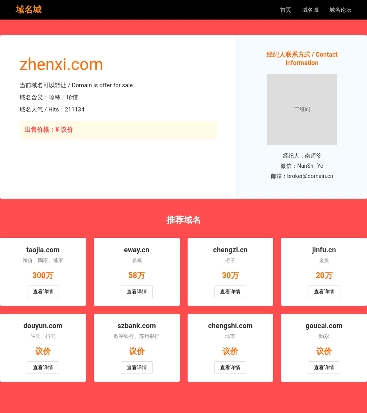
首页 (285, 10)
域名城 (310, 10)
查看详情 (43, 291)
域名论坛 (340, 10)
